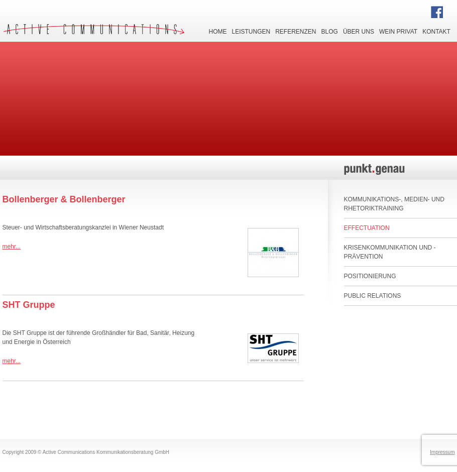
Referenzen (295, 31)
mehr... (12, 246)
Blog (329, 31)
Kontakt (436, 31)
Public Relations (372, 295)
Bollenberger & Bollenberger (64, 199)
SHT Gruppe (29, 305)
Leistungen (251, 31)
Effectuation (367, 227)
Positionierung (370, 276)
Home (218, 31)
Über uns (358, 31)
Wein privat (398, 31)
